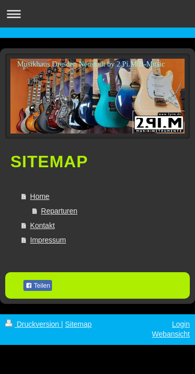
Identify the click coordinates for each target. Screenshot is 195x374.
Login (181, 324)
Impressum (48, 240)
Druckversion (33, 324)
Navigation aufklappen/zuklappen (97, 14)
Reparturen (59, 211)
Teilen (37, 285)
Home (39, 196)
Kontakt (42, 225)
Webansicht (171, 334)
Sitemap (78, 324)
